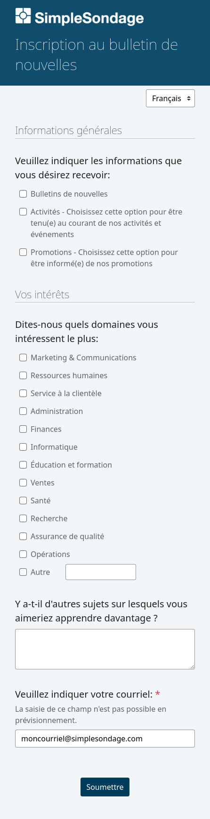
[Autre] (100, 572)
